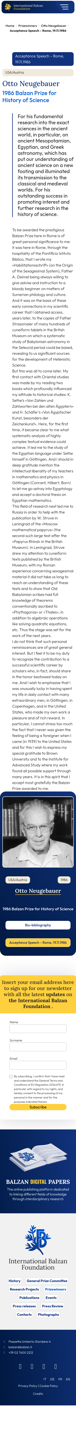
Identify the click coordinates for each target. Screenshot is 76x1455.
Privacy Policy (27, 1386)
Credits (38, 1394)
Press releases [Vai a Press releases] (24, 1306)
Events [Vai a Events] (51, 1297)
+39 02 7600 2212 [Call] (20, 1352)
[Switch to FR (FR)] (60, 1379)
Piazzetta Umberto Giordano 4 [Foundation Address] (29, 1341)
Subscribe (37, 1107)
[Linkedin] (32, 1366)
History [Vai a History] (15, 1281)
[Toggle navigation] (62, 7)
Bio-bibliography (38, 925)
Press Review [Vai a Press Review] (52, 1306)
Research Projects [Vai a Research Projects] (24, 1289)
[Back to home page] (9, 7)
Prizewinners (27, 26)
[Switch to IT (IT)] (45, 1379)
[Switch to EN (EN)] (68, 1379)
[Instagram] (44, 1366)
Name (13, 1022)
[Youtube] (55, 1366)
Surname (15, 1040)
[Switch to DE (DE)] (52, 1379)
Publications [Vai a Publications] (29, 1297)
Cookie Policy (48, 1386)
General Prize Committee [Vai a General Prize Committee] (47, 1281)
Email (13, 1058)
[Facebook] (20, 1366)
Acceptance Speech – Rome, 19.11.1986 (38, 942)
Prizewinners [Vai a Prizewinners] (55, 1289)
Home (9, 26)
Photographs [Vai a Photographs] (48, 1314)
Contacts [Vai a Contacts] (24, 1314)
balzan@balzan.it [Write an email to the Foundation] (20, 1347)
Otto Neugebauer (54, 26)
